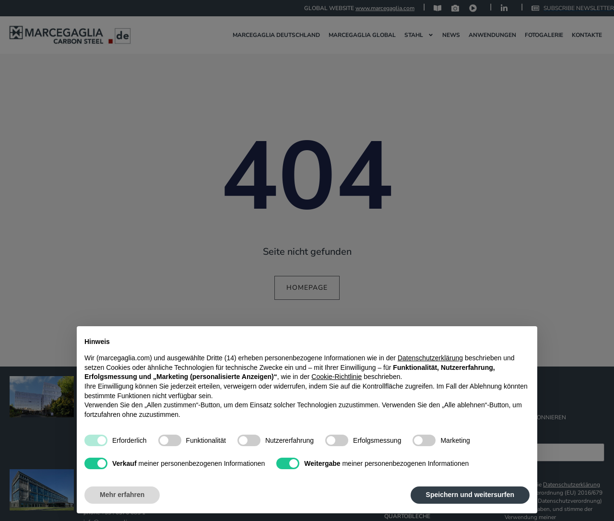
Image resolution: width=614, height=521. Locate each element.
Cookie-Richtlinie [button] (336, 376)
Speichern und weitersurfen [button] (470, 494)
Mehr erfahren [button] (122, 494)
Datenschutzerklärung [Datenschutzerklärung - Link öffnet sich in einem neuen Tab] (430, 358)
